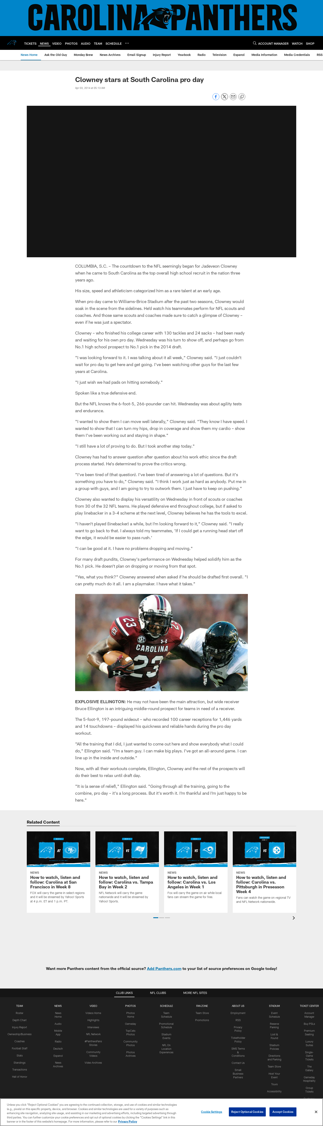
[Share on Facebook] (215, 99)
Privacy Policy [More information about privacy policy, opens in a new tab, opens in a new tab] (127, 1121)
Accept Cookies (282, 1111)
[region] (161, 1112)
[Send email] (233, 99)
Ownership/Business (20, 1034)
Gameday (130, 1023)
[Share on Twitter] (224, 99)
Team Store (202, 1012)
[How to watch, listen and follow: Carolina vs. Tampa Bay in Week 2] (127, 870)
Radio (58, 1041)
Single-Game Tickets (309, 1056)
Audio (58, 1023)
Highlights (93, 1020)
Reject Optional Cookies (247, 1111)
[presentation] (294, 918)
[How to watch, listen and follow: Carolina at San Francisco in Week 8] (58, 870)
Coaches (19, 1041)
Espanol (58, 1055)
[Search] (254, 43)
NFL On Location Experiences (166, 1049)
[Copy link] (241, 97)
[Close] (316, 1112)
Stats (20, 1055)
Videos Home (93, 1012)
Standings (19, 1062)
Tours (274, 1084)
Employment (238, 1012)
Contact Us (238, 1062)
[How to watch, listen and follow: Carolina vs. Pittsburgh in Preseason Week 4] (264, 870)
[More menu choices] (127, 43)
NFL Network (93, 1034)
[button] (161, 181)
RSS (238, 1020)
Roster (19, 1012)
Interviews (93, 1027)
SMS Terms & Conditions (238, 1052)
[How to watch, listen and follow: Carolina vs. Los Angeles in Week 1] (196, 867)
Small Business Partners (238, 1073)
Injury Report (19, 1027)
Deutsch (58, 1048)
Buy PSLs (309, 1023)
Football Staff (19, 1048)
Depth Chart (20, 1020)
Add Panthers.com (164, 968)
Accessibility (274, 1091)
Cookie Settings (211, 1111)
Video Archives (93, 1062)
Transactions (19, 1069)
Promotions (202, 1020)
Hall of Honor (19, 1076)
